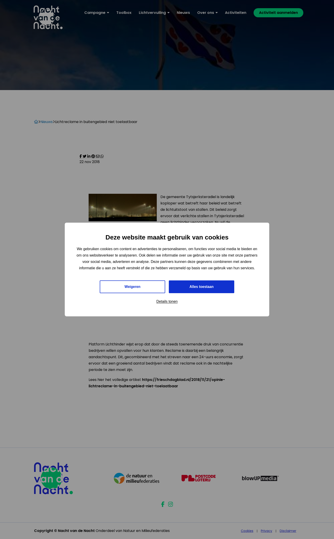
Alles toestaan (201, 287)
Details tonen (166, 302)
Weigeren (132, 287)
